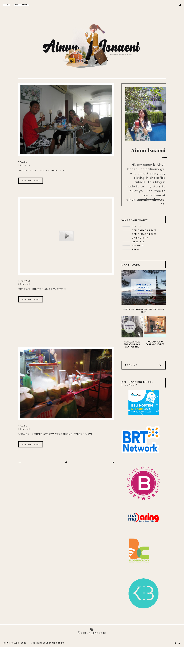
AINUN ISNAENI (11, 643)
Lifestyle (24, 281)
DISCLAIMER (21, 4)
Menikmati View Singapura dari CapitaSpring (132, 344)
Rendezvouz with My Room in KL (42, 170)
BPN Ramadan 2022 (144, 230)
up (176, 643)
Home (6, 4)
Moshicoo (58, 643)
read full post (30, 180)
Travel (22, 162)
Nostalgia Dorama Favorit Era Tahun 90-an (143, 310)
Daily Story (139, 238)
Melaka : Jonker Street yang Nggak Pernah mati (55, 434)
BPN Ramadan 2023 (144, 234)
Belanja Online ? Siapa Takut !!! (42, 289)
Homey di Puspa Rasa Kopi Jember (155, 343)
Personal (138, 245)
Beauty (136, 226)
